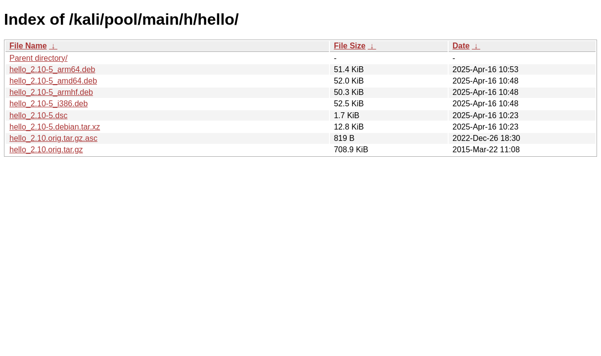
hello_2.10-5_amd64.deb (53, 81)
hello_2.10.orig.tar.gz (46, 149)
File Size (350, 46)
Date (461, 46)
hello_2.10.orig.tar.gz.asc (53, 138)
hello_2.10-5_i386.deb (48, 103)
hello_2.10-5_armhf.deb (51, 92)
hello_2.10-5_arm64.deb (52, 69)
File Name (28, 46)
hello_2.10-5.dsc (38, 115)
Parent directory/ (38, 58)
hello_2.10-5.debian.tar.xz (54, 127)
